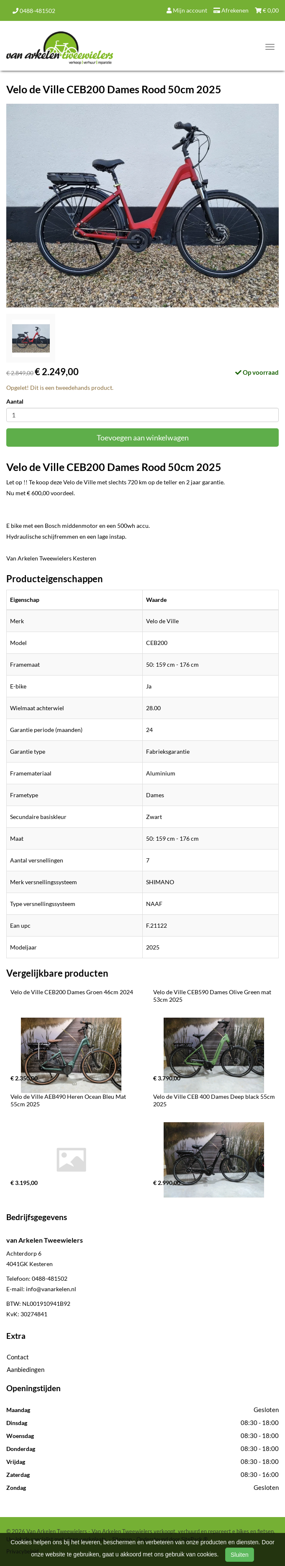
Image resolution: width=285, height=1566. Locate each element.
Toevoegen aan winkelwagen (143, 437)
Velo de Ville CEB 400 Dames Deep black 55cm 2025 (214, 1100)
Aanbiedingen (25, 1369)
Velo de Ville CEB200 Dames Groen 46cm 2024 (71, 991)
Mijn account (187, 10)
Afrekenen (231, 10)
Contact (18, 1357)
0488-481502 (34, 10)
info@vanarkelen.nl (51, 1288)
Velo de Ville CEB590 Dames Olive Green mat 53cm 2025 (212, 995)
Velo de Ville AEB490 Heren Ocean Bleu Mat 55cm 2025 (68, 1100)
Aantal (14, 401)
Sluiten (240, 1554)
